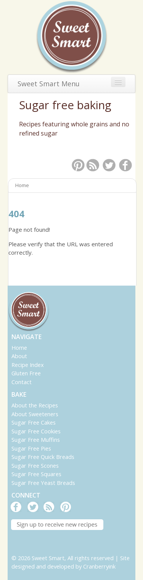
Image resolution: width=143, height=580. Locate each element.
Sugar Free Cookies (36, 431)
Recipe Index (27, 364)
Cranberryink (99, 566)
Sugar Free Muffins (35, 439)
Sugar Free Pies (31, 448)
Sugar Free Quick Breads (42, 456)
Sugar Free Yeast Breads (43, 482)
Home (19, 347)
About (19, 356)
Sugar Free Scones (35, 465)
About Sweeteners (34, 414)
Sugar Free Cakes (33, 422)
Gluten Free (26, 373)
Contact (21, 382)
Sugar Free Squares (36, 474)
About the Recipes (34, 405)
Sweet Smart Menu (49, 83)
